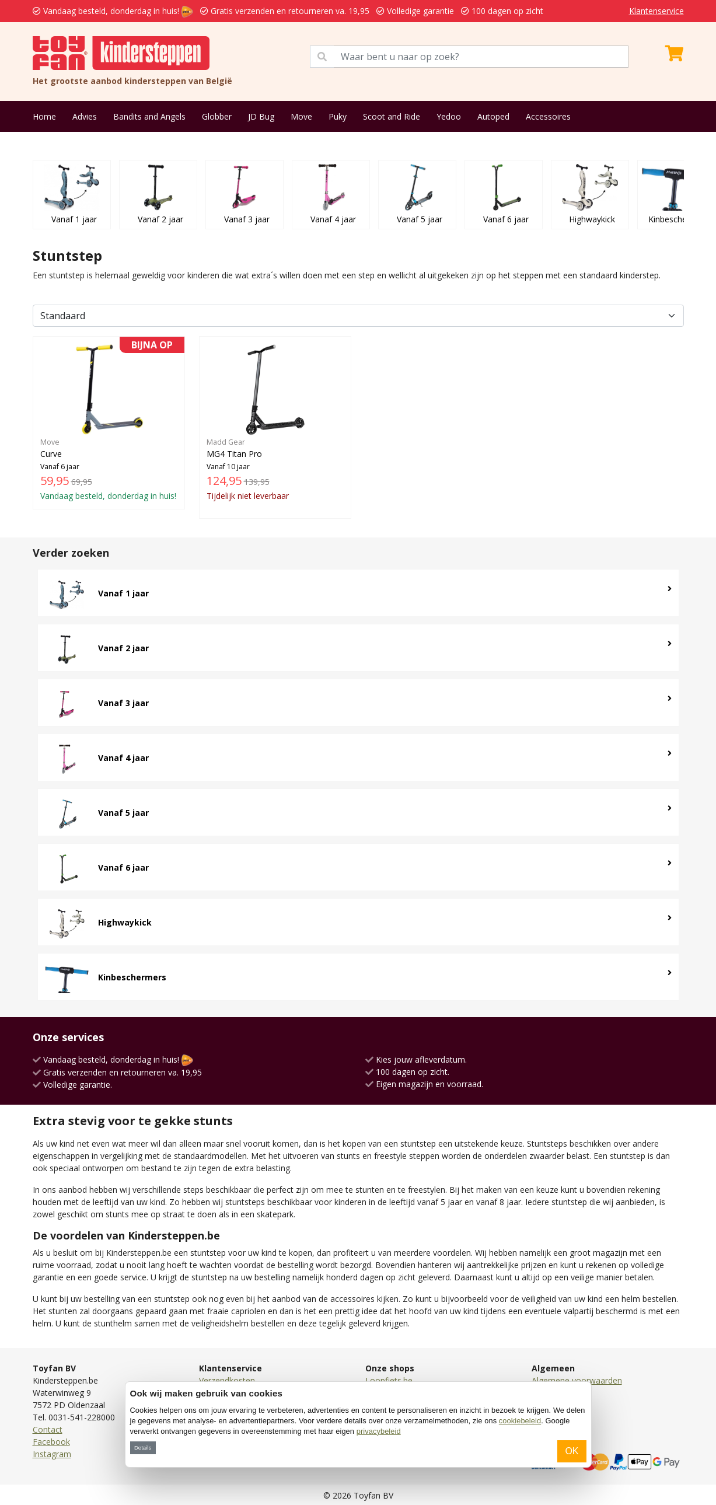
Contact (47, 1429)
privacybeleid (379, 1431)
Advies (84, 116)
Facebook (51, 1441)
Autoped (493, 116)
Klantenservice (656, 10)
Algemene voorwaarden (577, 1380)
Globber (217, 116)
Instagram (52, 1453)
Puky (338, 116)
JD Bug (261, 116)
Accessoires (548, 116)
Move (301, 116)
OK (571, 1451)
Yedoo (448, 116)
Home (44, 116)
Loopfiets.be (389, 1380)
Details (142, 1447)
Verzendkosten (227, 1380)
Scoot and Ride (391, 116)
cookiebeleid (520, 1420)
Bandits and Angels (149, 116)
